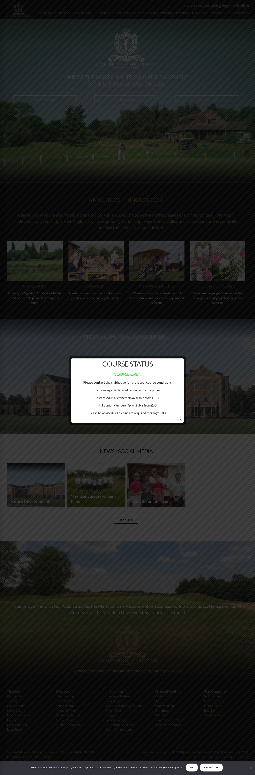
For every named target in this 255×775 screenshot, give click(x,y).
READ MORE (214, 767)
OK (190, 767)
